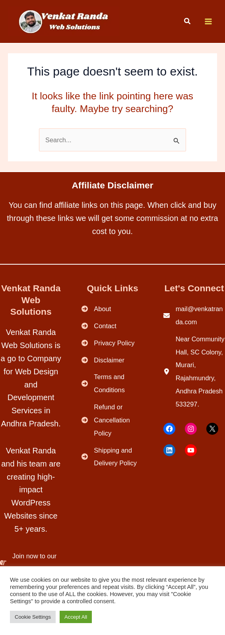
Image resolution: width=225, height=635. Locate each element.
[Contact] (98, 326)
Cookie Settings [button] (33, 617)
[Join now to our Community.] (31, 563)
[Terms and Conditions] (112, 383)
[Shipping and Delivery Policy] (112, 457)
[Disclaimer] (102, 360)
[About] (96, 309)
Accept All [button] (75, 617)
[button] (187, 22)
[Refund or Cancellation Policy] (112, 420)
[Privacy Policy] (107, 343)
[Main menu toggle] (208, 22)
